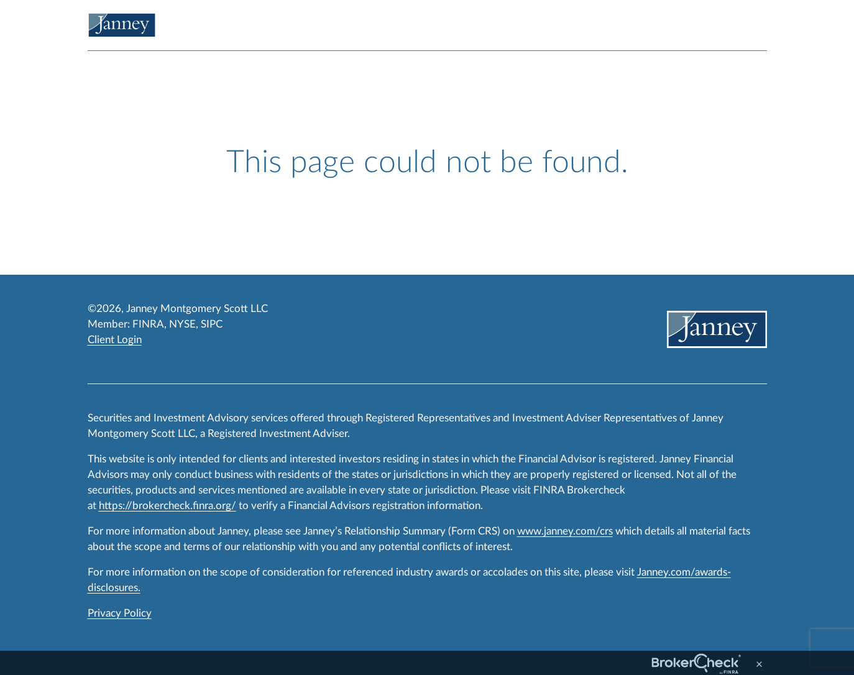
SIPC (212, 324)
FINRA (148, 324)
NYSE (182, 324)
